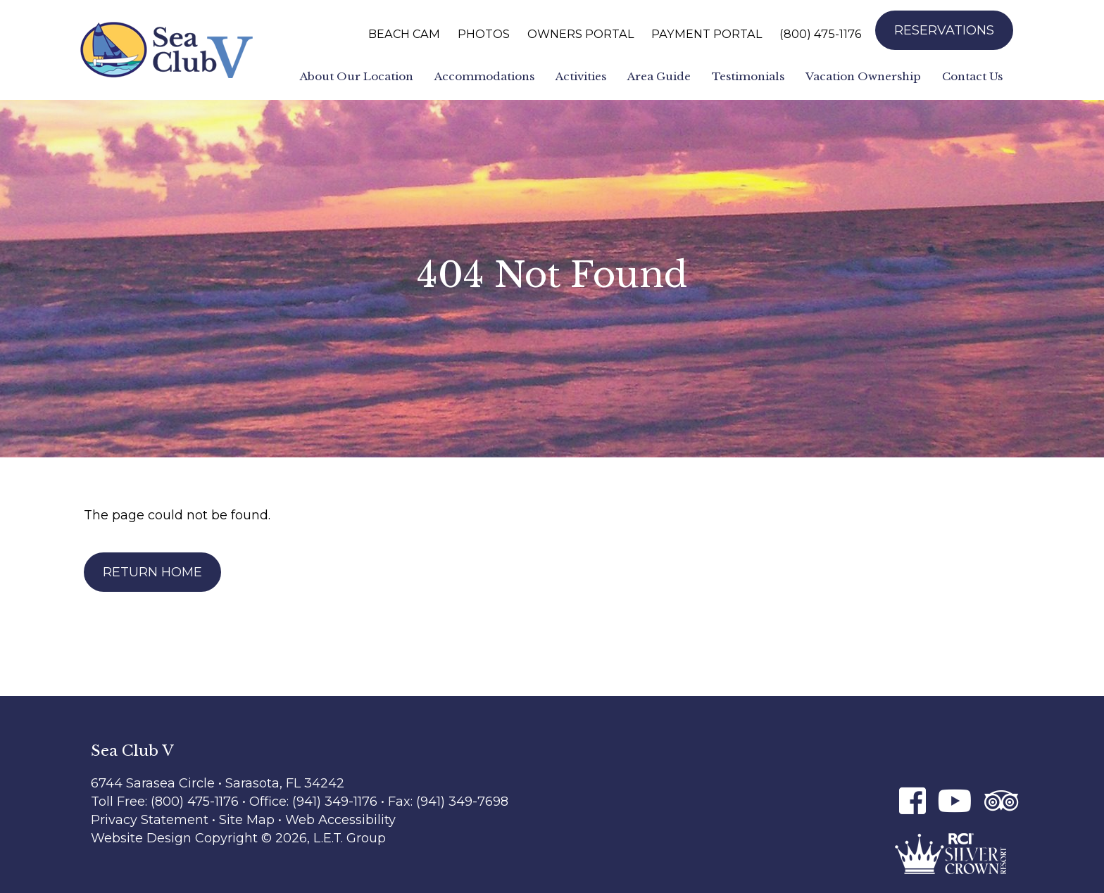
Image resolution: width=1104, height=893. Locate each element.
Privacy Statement (149, 820)
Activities (581, 76)
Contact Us (972, 76)
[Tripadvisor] (1001, 800)
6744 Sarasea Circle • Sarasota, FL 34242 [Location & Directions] (217, 783)
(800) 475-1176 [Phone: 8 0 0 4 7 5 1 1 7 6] (820, 34)
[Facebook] (912, 800)
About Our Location (356, 76)
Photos (484, 34)
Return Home (152, 572)
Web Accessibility (340, 820)
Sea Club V (166, 50)
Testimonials (748, 76)
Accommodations (484, 76)
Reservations (944, 30)
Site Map (247, 820)
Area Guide (659, 76)
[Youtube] (955, 800)
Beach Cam (404, 34)
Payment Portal (706, 34)
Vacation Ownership (863, 76)
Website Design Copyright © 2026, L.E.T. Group (238, 838)
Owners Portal (580, 34)
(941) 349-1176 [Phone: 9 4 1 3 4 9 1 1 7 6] (336, 801)
